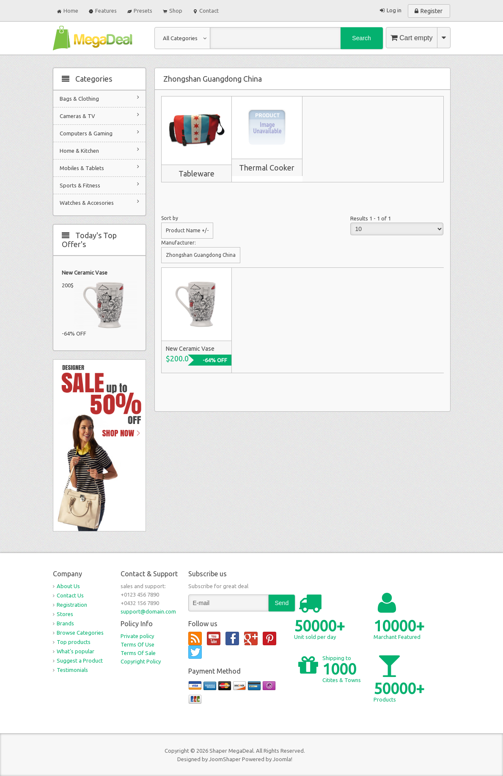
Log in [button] (394, 10)
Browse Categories (80, 633)
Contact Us (70, 595)
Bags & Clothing (99, 98)
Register (432, 11)
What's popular (75, 651)
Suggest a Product (80, 660)
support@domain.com (148, 611)
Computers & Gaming (99, 132)
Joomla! (282, 759)
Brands (65, 623)
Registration (72, 605)
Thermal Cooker (266, 167)
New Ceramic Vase (84, 272)
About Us (68, 586)
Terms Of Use (137, 644)
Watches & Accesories (99, 202)
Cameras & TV (99, 115)
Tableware (196, 173)
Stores (65, 614)
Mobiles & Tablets (99, 167)
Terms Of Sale (138, 653)
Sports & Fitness (99, 184)
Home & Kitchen (99, 150)
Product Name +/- (187, 230)
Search (361, 38)
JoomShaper (225, 759)
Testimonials (72, 670)
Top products (74, 642)
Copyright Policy (141, 661)
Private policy (137, 636)
